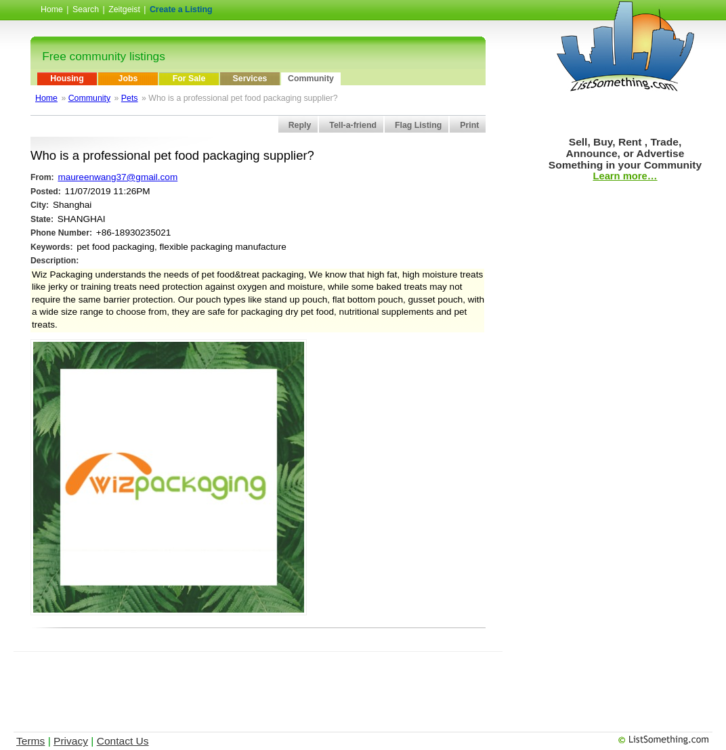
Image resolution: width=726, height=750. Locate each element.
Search (85, 9)
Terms (30, 741)
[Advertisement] (260, 682)
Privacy (71, 741)
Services (250, 78)
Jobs (128, 78)
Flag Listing (418, 125)
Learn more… (625, 176)
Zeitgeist (124, 9)
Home (52, 9)
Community (311, 78)
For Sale (189, 78)
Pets (129, 98)
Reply (300, 125)
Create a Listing (181, 9)
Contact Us (123, 741)
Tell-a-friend (353, 125)
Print (469, 125)
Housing (66, 78)
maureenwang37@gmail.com (117, 177)
